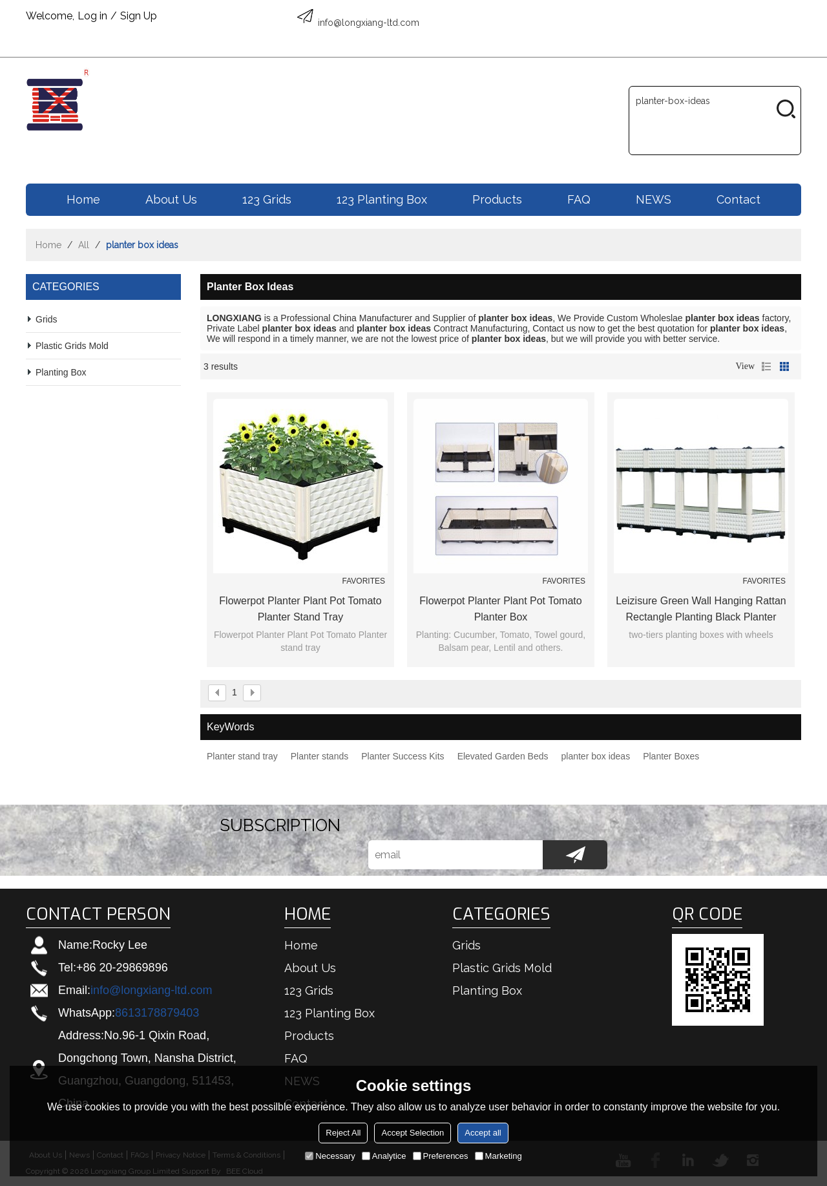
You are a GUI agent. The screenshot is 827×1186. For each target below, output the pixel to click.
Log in (92, 16)
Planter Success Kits (402, 756)
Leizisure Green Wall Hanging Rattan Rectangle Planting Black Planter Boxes (701, 610)
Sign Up (138, 16)
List (766, 366)
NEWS (653, 199)
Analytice (384, 1156)
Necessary (330, 1156)
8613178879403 (157, 1012)
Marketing (498, 1156)
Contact (738, 199)
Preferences (440, 1156)
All (83, 245)
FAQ (579, 199)
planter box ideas (596, 756)
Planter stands (320, 756)
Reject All (343, 1133)
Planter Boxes (671, 756)
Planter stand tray (242, 756)
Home (83, 199)
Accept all (483, 1133)
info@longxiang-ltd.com (151, 990)
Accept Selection (412, 1133)
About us (171, 199)
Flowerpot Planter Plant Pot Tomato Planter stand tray (300, 608)
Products (497, 199)
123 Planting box (382, 199)
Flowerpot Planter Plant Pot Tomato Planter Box (500, 608)
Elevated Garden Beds (503, 756)
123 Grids (266, 199)
